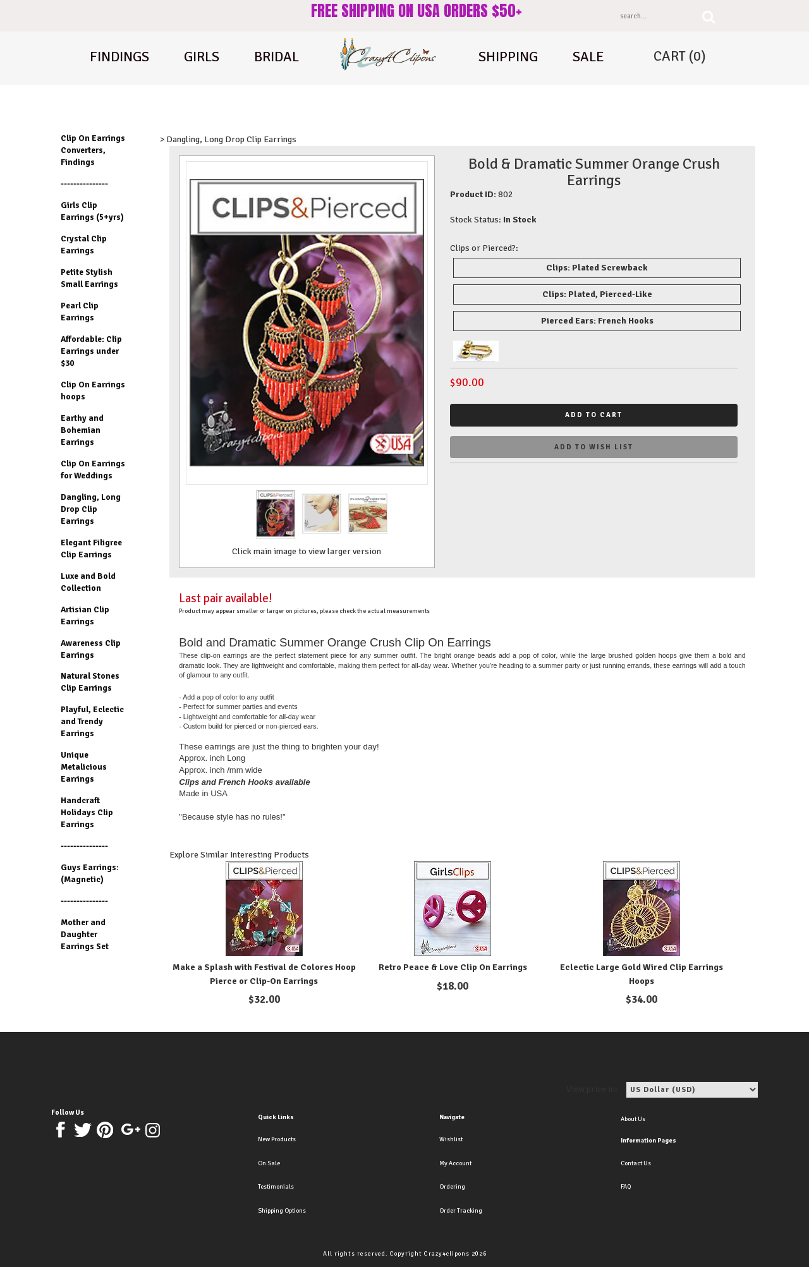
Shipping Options (282, 1211)
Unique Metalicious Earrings (84, 766)
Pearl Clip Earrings (80, 311)
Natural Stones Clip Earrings (90, 681)
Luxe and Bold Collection (88, 582)
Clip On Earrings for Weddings (93, 469)
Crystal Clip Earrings (84, 244)
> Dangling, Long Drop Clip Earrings (228, 139)
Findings (119, 57)
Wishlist (451, 1139)
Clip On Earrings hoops (93, 390)
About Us (633, 1119)
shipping (508, 57)
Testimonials (276, 1187)
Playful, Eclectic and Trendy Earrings (92, 721)
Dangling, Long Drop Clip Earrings (91, 509)
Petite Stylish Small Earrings (89, 278)
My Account (455, 1163)
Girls (201, 57)
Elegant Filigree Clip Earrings (91, 548)
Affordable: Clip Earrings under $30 (91, 351)
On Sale (269, 1163)
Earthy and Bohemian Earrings (82, 430)
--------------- (84, 183)
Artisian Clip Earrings (85, 615)
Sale (588, 57)
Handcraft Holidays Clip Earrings (87, 812)
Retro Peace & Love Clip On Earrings (453, 967)
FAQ (626, 1187)
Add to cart (594, 415)
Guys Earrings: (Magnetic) (90, 873)
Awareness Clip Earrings (91, 649)
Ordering (452, 1187)
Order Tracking (460, 1211)
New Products (277, 1139)
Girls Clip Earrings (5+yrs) (92, 211)
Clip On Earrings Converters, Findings (93, 150)
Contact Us (636, 1163)
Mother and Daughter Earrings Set (85, 934)
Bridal (276, 57)
